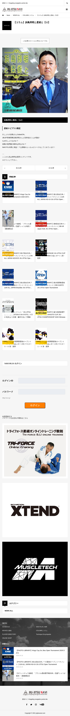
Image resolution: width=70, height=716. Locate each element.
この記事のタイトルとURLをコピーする (35, 41)
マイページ (6, 398)
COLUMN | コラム (41, 630)
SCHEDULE (6, 627)
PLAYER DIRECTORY (9, 634)
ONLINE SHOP (7, 638)
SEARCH (67, 3)
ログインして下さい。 (10, 160)
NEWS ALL (9, 611)
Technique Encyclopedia (43, 634)
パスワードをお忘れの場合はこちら (15, 418)
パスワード (7, 392)
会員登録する (7, 416)
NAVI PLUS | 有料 (41, 627)
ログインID (7, 381)
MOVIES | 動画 (6, 630)
